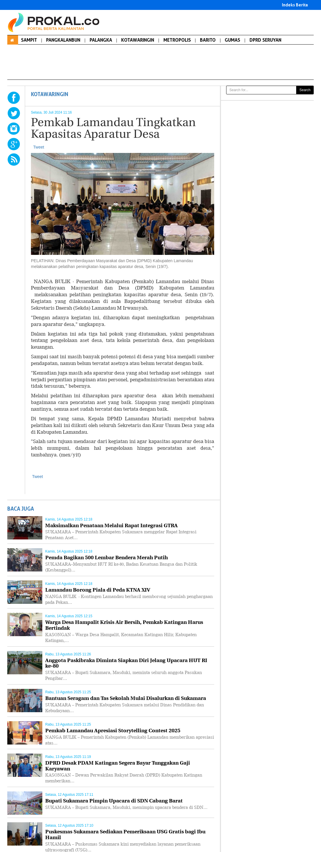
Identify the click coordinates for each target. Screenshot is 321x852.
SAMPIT (29, 40)
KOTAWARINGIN (137, 40)
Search (304, 90)
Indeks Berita (295, 4)
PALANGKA (101, 40)
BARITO (208, 40)
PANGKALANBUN (63, 40)
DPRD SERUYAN (265, 40)
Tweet (38, 147)
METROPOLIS (177, 40)
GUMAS (232, 40)
